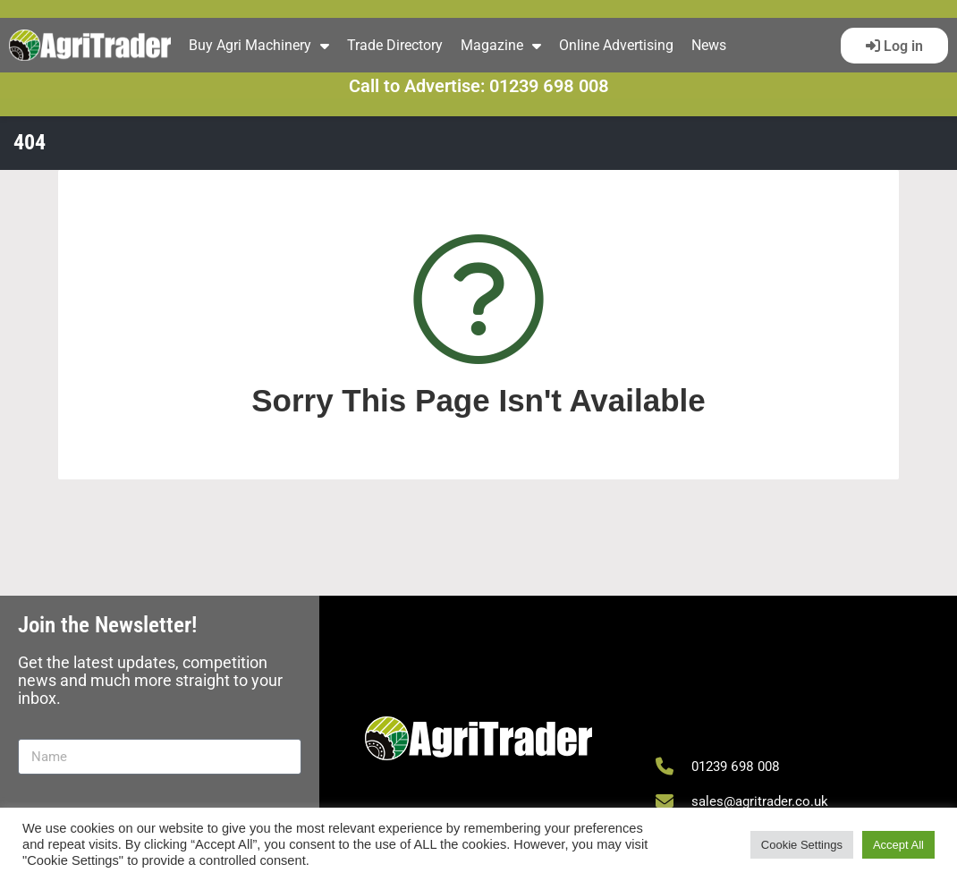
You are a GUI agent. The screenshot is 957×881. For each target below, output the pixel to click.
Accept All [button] (898, 844)
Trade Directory (395, 45)
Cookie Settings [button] (802, 844)
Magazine (501, 46)
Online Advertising (616, 45)
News (708, 45)
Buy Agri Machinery (259, 46)
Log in (901, 46)
